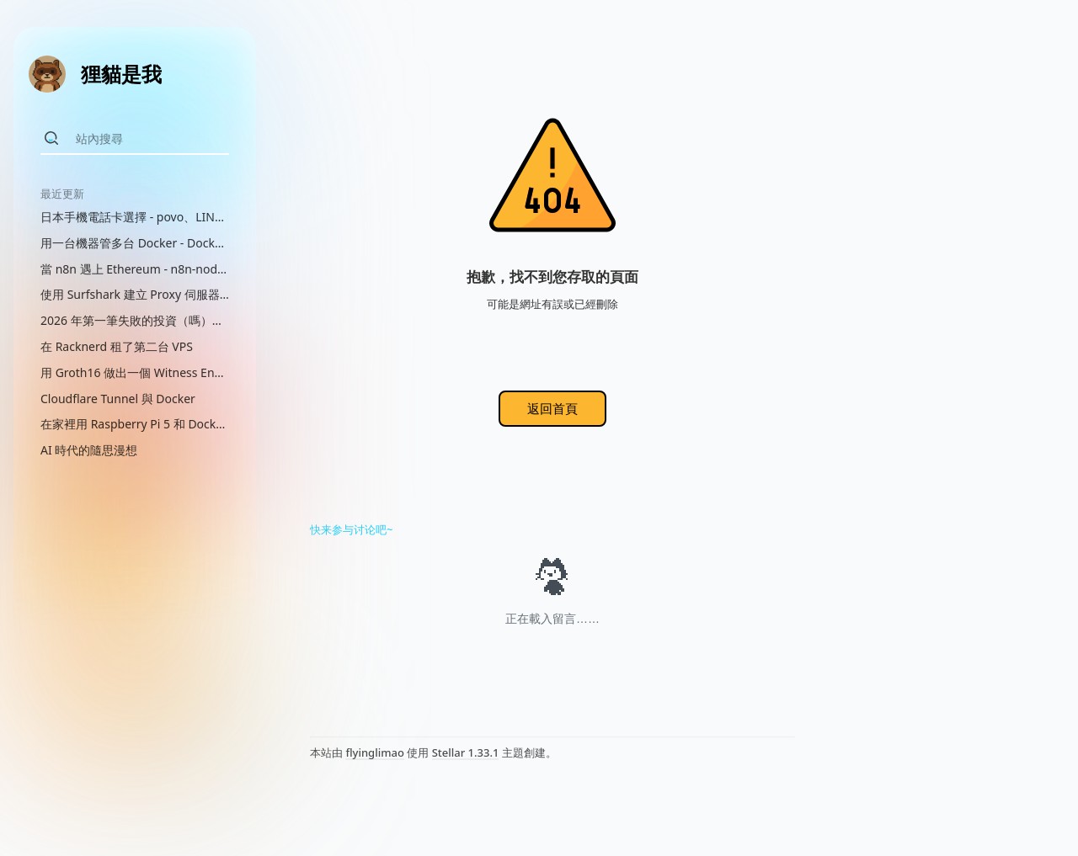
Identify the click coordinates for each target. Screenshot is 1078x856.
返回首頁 (552, 408)
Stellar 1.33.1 (465, 752)
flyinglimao (374, 752)
